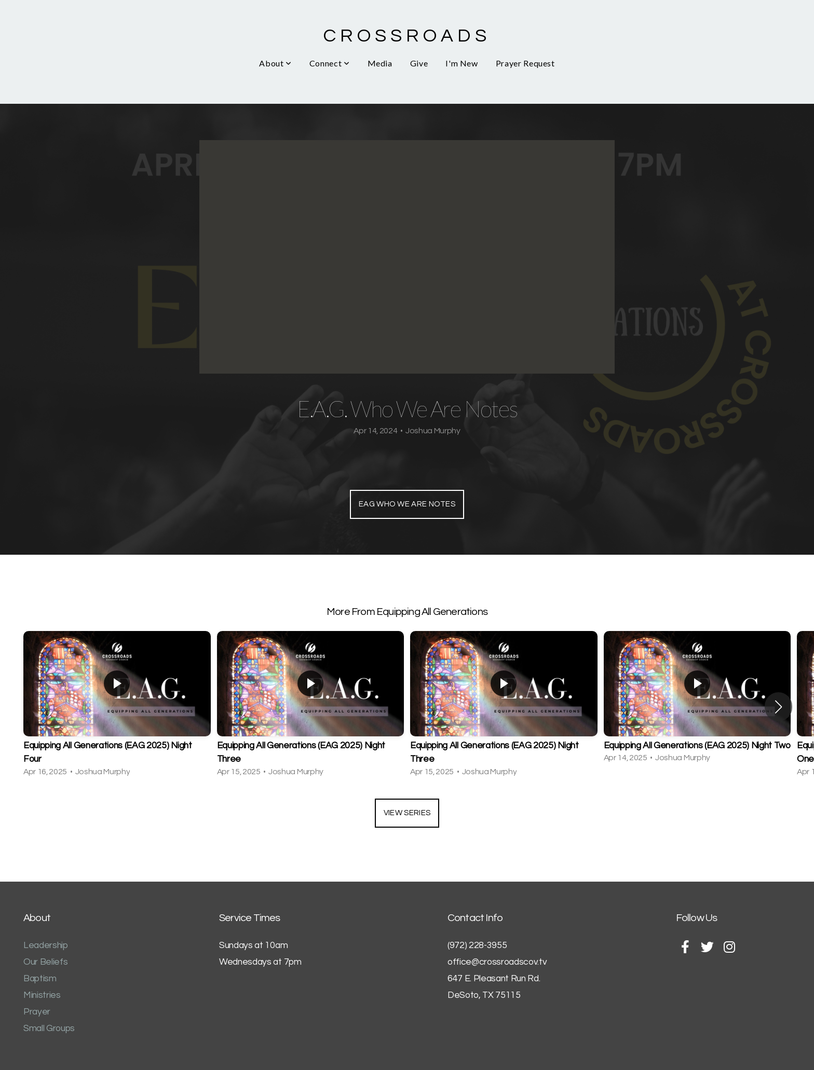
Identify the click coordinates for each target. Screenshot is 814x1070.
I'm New (461, 63)
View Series (407, 813)
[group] (117, 707)
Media (380, 63)
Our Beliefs (45, 962)
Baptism (40, 978)
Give (419, 63)
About (275, 63)
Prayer (36, 1012)
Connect (329, 63)
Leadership (45, 945)
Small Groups (49, 1028)
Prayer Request (525, 63)
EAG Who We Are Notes (407, 504)
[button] (778, 706)
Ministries (42, 995)
